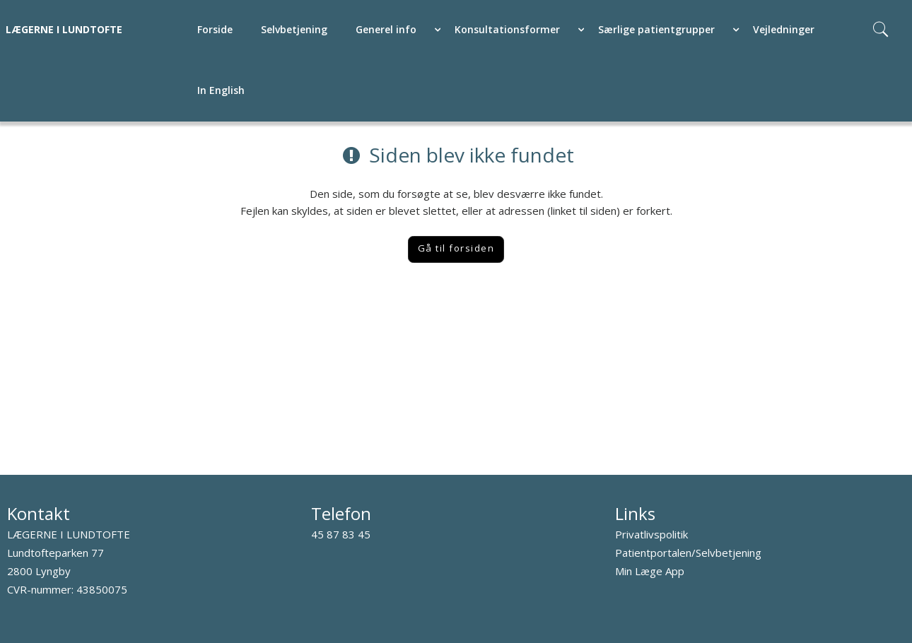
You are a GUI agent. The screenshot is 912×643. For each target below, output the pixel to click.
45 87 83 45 (340, 534)
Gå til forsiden (456, 248)
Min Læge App (649, 571)
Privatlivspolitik (651, 534)
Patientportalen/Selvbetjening (688, 552)
